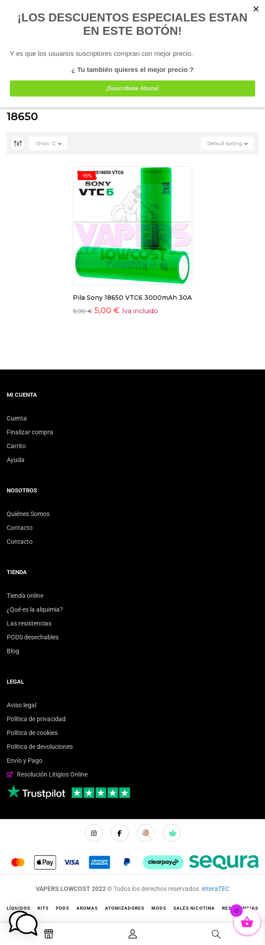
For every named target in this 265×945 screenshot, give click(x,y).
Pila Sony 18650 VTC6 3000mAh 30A (132, 298)
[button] (23, 923)
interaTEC (215, 888)
